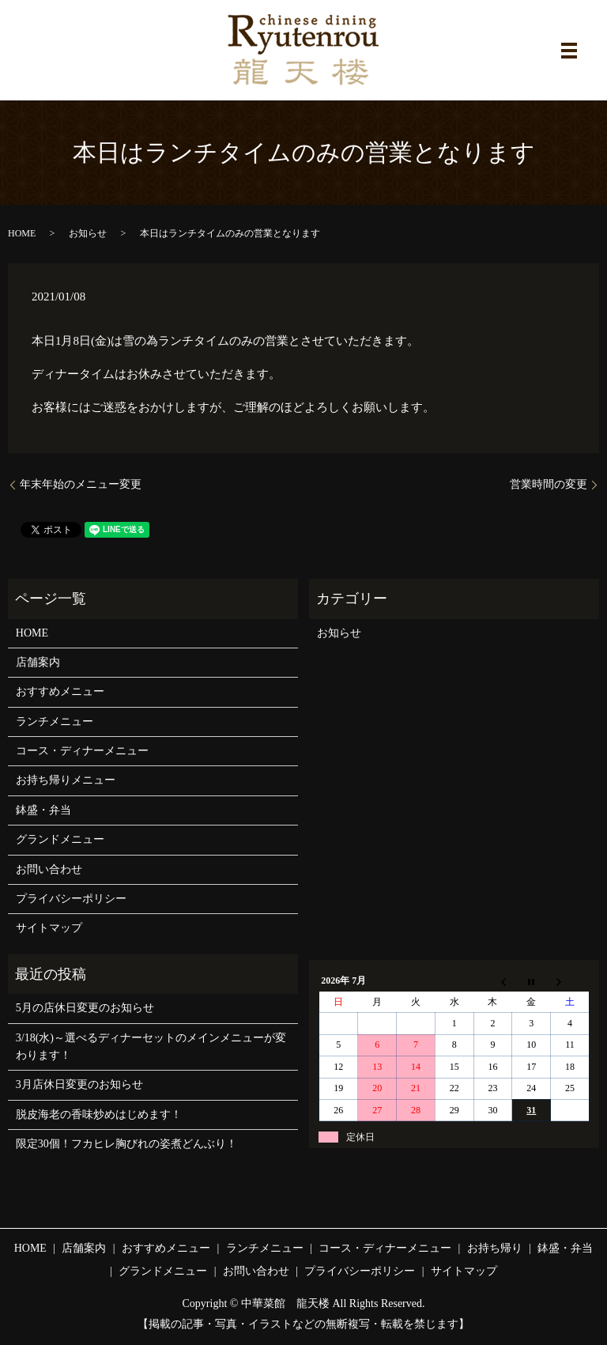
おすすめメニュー (60, 691)
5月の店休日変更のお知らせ (85, 1008)
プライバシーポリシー (71, 899)
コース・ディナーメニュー (82, 751)
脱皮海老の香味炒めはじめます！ (99, 1114)
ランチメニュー (54, 721)
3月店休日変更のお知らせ (79, 1084)
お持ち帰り (494, 1248)
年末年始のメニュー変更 (80, 484)
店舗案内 (38, 662)
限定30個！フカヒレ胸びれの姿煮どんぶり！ (126, 1144)
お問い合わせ (49, 869)
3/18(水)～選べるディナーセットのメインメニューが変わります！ (151, 1046)
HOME (22, 233)
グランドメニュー (60, 839)
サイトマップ (49, 928)
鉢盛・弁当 (43, 810)
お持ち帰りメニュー (65, 780)
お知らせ (88, 233)
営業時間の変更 (548, 484)
